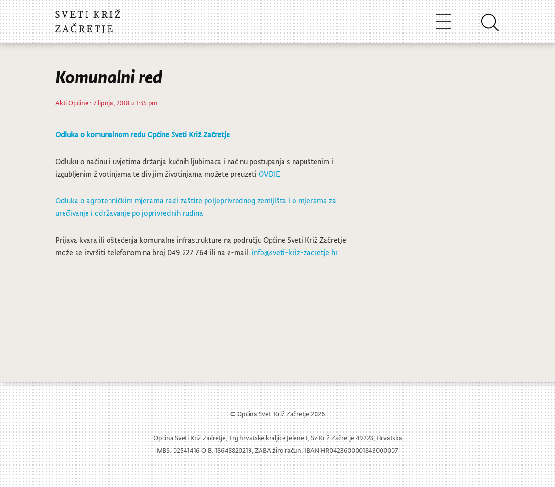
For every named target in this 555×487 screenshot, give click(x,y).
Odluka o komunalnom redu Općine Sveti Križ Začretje (142, 134)
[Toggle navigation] (443, 21)
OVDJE (269, 173)
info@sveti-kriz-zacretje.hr (295, 252)
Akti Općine (71, 102)
